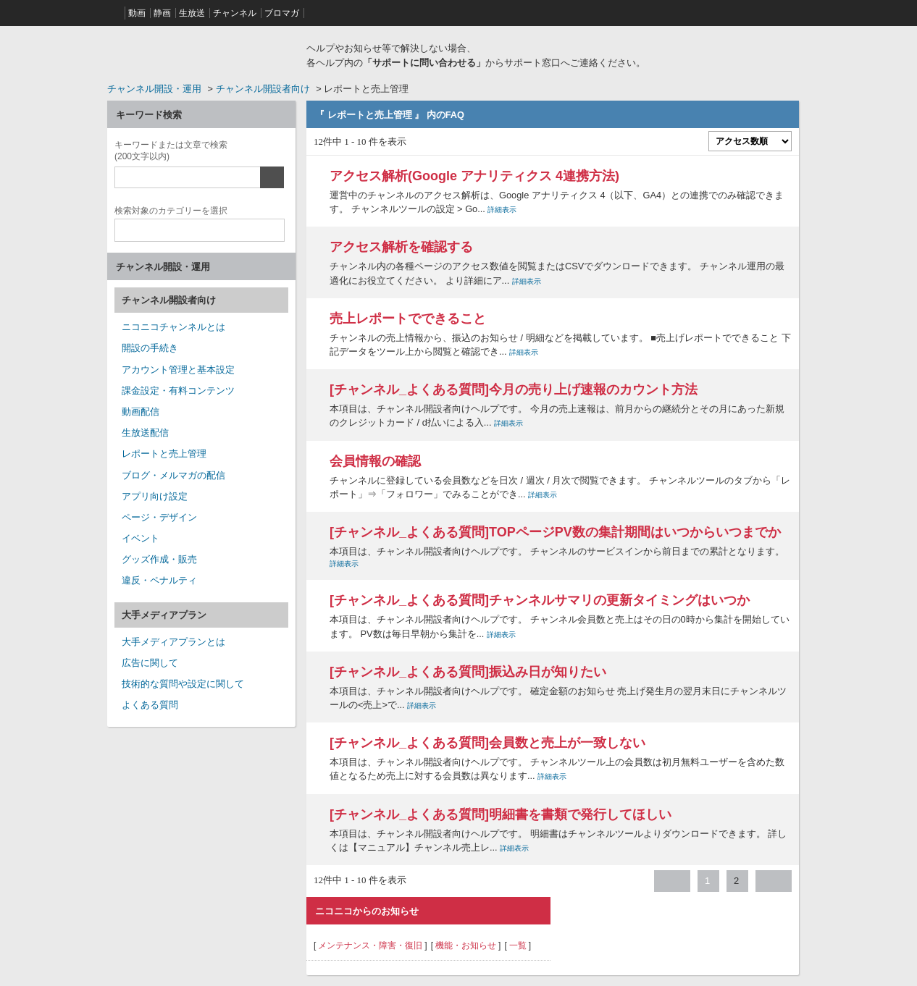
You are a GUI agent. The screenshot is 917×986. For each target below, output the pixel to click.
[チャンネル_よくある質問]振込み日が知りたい (468, 672)
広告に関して (150, 662)
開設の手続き (150, 347)
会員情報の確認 (375, 461)
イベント (140, 538)
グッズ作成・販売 (159, 559)
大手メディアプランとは (173, 641)
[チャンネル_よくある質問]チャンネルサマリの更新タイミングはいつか (540, 600)
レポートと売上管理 (164, 453)
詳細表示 (501, 210)
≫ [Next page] (773, 881)
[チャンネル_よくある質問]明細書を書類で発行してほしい (500, 814)
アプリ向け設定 (155, 496)
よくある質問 (150, 704)
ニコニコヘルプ (201, 53)
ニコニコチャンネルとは (173, 326)
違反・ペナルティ (159, 580)
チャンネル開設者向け (263, 88)
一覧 (518, 945)
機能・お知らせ (465, 945)
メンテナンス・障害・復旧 (370, 945)
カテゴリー (170, 209)
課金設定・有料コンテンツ (178, 390)
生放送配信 (145, 432)
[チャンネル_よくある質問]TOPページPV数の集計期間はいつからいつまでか (555, 532)
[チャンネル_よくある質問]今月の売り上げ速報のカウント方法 (514, 389)
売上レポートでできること (408, 318)
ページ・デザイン (159, 517)
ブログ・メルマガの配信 (173, 475)
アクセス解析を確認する (401, 247)
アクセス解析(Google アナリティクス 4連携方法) (474, 176)
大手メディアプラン (164, 615)
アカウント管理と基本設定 (178, 369)
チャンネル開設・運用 (154, 88)
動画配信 (140, 411)
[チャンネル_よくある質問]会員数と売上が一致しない (487, 743)
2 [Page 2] (736, 880)
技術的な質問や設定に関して (183, 683)
